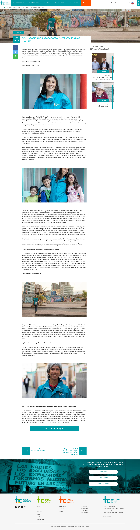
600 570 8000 (84, 508)
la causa (39, 509)
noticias (47, 3)
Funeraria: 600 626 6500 (109, 506)
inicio (38, 506)
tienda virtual (59, 3)
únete (38, 514)
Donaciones (103, 471)
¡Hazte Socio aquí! (54, 428)
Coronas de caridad (103, 484)
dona (84, 3)
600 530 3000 (84, 512)
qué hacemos (34, 3)
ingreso (61, 511)
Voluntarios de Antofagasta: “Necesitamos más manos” (29, 7)
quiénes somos (18, 3)
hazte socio (74, 3)
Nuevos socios (103, 478)
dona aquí (39, 511)
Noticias (10, 7)
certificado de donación (115, 3)
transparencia (126, 3)
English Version (107, 516)
